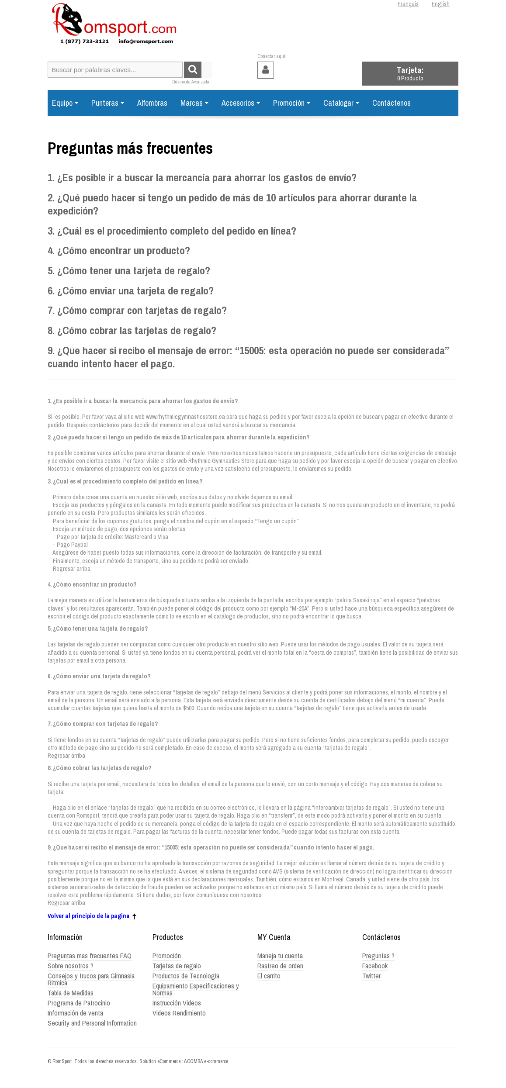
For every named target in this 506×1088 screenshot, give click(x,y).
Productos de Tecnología (185, 976)
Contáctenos (391, 102)
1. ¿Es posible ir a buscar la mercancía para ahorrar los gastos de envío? (202, 177)
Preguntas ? (378, 955)
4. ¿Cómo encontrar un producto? (119, 250)
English (441, 4)
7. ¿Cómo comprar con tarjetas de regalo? (137, 310)
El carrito (269, 976)
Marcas (194, 102)
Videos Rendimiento (179, 1013)
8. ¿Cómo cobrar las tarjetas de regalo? (132, 330)
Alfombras (152, 102)
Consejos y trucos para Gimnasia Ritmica (91, 979)
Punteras (107, 102)
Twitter (371, 976)
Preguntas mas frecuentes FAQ (90, 955)
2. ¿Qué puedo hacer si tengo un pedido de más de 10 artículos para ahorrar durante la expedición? (232, 204)
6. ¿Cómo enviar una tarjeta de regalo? (131, 290)
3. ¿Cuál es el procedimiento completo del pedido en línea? (172, 231)
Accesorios (241, 102)
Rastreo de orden (280, 966)
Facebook (375, 966)
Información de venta (75, 1013)
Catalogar (341, 102)
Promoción (291, 102)
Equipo (65, 102)
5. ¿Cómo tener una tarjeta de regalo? (129, 270)
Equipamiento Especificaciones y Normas (195, 989)
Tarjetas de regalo (176, 966)
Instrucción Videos (176, 1003)
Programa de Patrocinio (79, 1003)
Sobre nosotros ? (71, 966)
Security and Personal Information (92, 1023)
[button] (410, 74)
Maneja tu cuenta (280, 955)
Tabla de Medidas (71, 993)
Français (408, 4)
